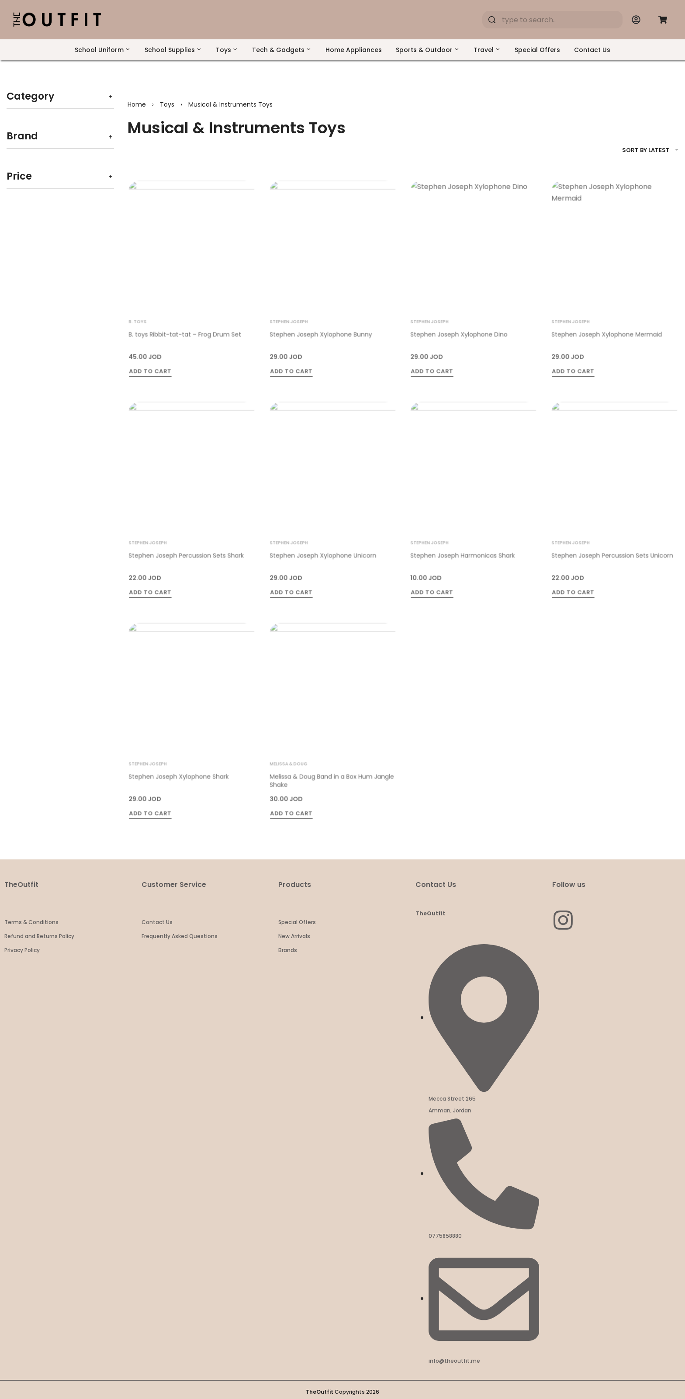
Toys (167, 104)
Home (137, 104)
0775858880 (445, 1236)
